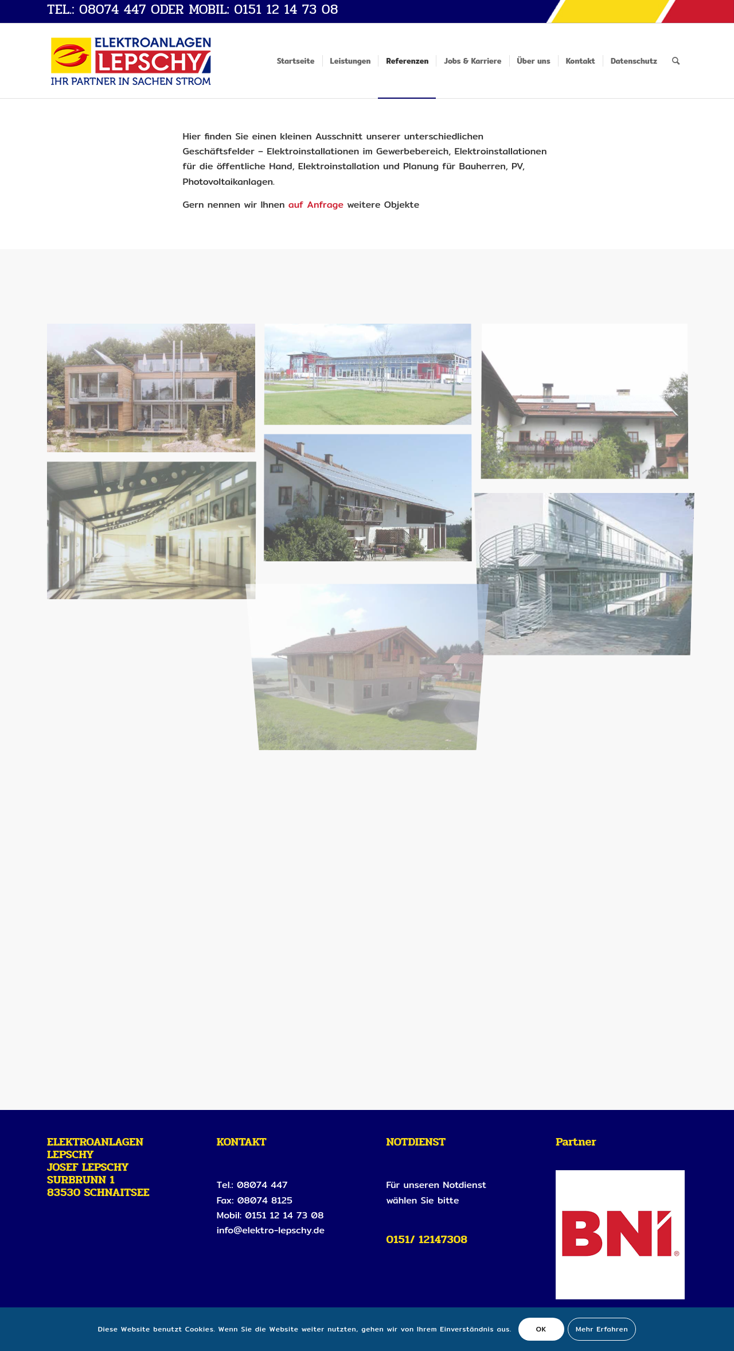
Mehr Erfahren (602, 1328)
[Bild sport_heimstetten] (372, 379)
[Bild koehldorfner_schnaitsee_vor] (372, 652)
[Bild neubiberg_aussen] (589, 572)
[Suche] (676, 61)
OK (541, 1328)
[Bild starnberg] (155, 392)
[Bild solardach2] (589, 407)
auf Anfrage (317, 204)
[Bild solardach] (372, 502)
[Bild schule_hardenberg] (155, 533)
